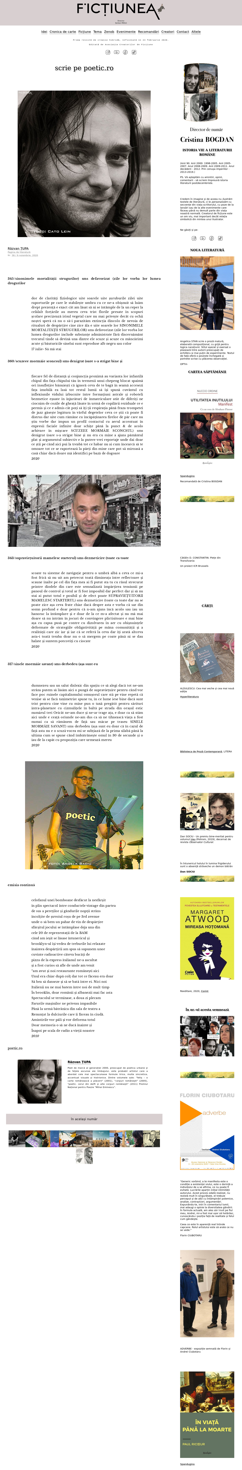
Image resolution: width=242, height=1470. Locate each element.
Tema (97, 31)
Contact (183, 31)
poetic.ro (99, 67)
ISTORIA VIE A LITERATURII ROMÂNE (207, 151)
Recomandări (148, 31)
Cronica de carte (63, 31)
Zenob (109, 31)
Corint (204, 989)
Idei (44, 31)
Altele (196, 31)
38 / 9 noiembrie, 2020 (25, 254)
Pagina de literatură (19, 251)
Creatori (167, 31)
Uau (193, 837)
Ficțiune (84, 31)
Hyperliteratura (189, 695)
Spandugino (187, 474)
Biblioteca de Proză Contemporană (201, 750)
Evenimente (126, 31)
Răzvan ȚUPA (18, 247)
